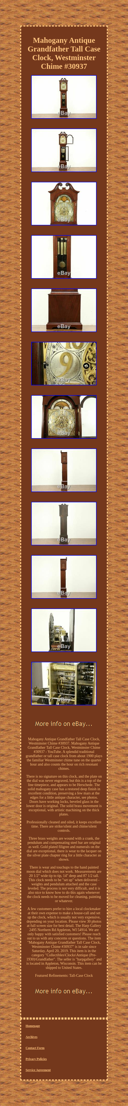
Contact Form (35, 1048)
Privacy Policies (36, 1059)
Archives (31, 1037)
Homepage (33, 1026)
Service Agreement (38, 1070)
